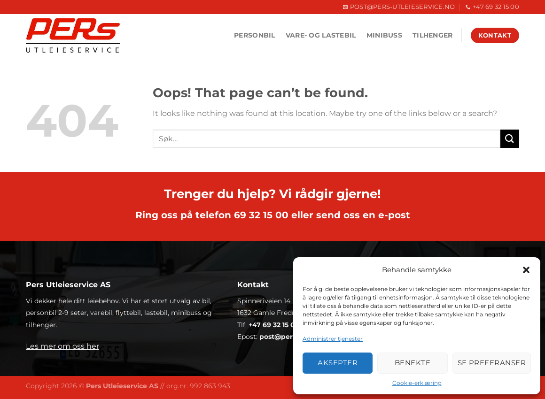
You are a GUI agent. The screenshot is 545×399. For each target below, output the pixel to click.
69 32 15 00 (261, 215)
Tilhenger (433, 35)
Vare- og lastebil (321, 35)
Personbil (254, 35)
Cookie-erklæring (417, 382)
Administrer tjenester (333, 338)
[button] (526, 270)
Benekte (412, 362)
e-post (394, 215)
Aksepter (338, 362)
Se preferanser (492, 362)
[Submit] (509, 139)
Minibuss (384, 35)
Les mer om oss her (62, 346)
